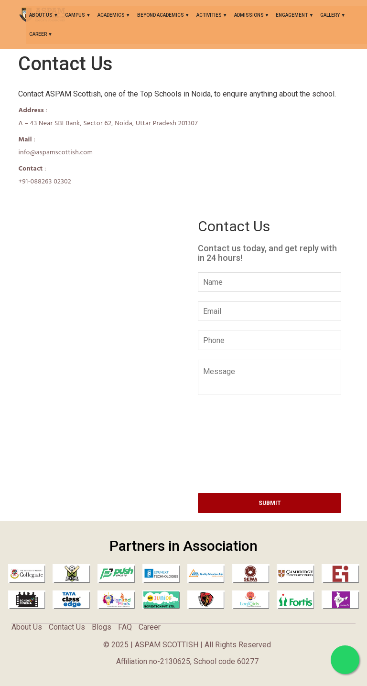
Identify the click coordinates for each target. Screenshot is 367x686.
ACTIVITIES (209, 15)
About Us (41, 15)
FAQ (125, 627)
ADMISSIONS (249, 15)
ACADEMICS (111, 15)
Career (38, 34)
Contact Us (67, 627)
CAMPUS (75, 15)
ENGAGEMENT (292, 15)
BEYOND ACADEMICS (161, 15)
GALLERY (330, 15)
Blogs (101, 627)
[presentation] (270, 422)
